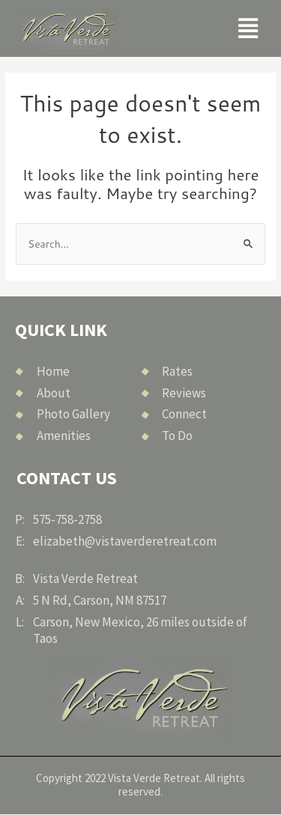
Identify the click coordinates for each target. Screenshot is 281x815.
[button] (247, 29)
